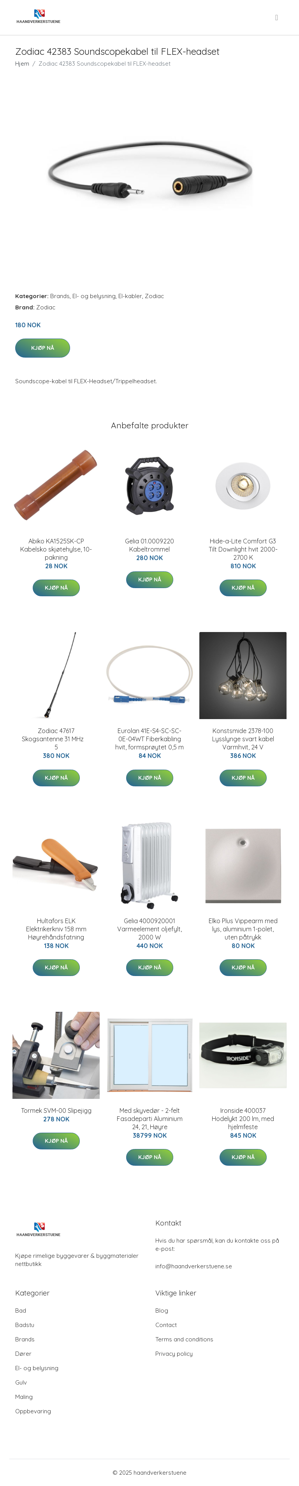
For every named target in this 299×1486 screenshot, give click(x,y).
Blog (161, 1310)
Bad (20, 1310)
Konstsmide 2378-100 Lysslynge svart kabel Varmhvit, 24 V (243, 739)
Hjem (22, 63)
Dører (23, 1353)
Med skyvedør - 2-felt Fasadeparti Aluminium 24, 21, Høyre (150, 1119)
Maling (24, 1396)
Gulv (21, 1382)
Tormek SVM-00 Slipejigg (56, 1110)
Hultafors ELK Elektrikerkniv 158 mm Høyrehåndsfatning (56, 929)
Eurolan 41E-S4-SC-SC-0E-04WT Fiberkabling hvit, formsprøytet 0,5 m (149, 739)
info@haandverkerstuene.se (193, 1266)
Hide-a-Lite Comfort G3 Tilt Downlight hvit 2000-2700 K (243, 549)
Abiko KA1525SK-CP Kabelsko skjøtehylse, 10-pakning (56, 549)
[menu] (277, 17)
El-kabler (130, 296)
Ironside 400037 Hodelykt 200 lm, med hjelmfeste (243, 1119)
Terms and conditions (184, 1339)
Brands (60, 296)
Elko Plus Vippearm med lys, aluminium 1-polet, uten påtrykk (243, 929)
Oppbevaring (33, 1411)
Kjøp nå (42, 347)
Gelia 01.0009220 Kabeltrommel (149, 545)
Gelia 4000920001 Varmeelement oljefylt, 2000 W (149, 929)
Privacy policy (174, 1353)
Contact (166, 1325)
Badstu (24, 1325)
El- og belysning (94, 296)
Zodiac (154, 296)
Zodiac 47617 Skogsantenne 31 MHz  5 (56, 739)
